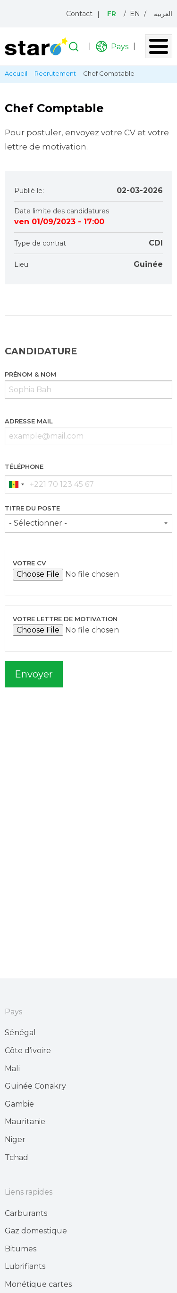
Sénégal (20, 1032)
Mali (12, 1068)
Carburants (26, 1213)
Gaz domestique (36, 1230)
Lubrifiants (25, 1266)
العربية (163, 13)
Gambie (19, 1103)
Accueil (16, 73)
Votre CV (29, 563)
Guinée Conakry (35, 1086)
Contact (79, 13)
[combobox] (16, 484)
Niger (15, 1139)
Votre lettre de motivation (65, 619)
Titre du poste (32, 508)
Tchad (16, 1157)
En (135, 13)
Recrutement (55, 73)
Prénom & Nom (30, 374)
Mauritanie (25, 1121)
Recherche (73, 47)
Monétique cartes (38, 1284)
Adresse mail (29, 421)
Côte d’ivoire (28, 1050)
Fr (111, 13)
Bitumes (20, 1248)
